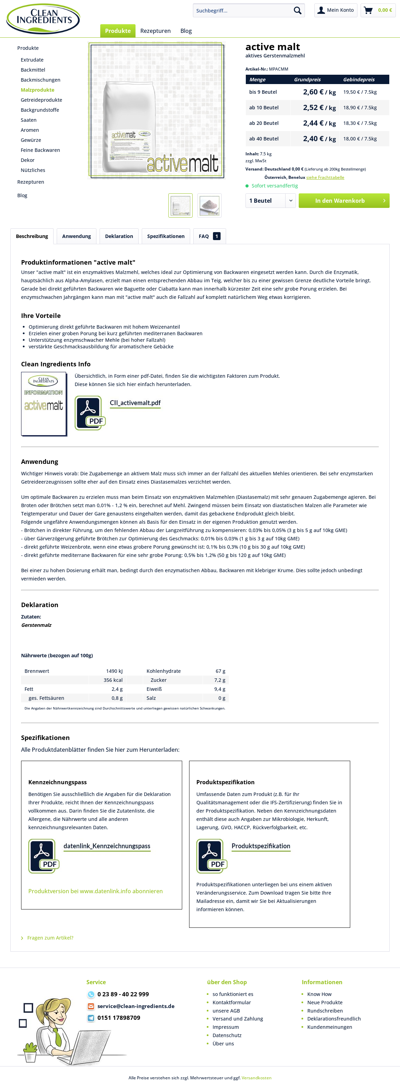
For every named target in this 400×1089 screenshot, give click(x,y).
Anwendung (76, 236)
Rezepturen (30, 182)
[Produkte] (118, 30)
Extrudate (32, 59)
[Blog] (186, 30)
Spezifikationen (166, 236)
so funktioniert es (233, 994)
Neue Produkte (325, 1002)
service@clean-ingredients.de (130, 1006)
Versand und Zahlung (238, 1018)
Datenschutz (227, 1035)
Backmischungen (41, 79)
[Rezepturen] (156, 30)
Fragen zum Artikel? (47, 937)
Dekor (28, 160)
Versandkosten (257, 1078)
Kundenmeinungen (329, 1027)
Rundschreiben (325, 1010)
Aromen (30, 130)
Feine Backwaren (40, 150)
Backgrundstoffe (40, 110)
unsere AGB (226, 1010)
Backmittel (33, 69)
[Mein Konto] (335, 10)
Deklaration (119, 236)
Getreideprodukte (41, 100)
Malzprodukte (37, 89)
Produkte (28, 48)
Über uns (223, 1043)
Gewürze (31, 140)
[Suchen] (297, 10)
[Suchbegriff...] (249, 10)
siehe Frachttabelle (325, 177)
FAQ (210, 236)
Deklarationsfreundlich (334, 1018)
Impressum (226, 1027)
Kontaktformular (232, 1002)
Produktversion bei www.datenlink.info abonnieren (95, 891)
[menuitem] (249, 10)
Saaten (29, 120)
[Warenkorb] (378, 10)
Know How (319, 994)
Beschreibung (32, 236)
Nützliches (33, 170)
